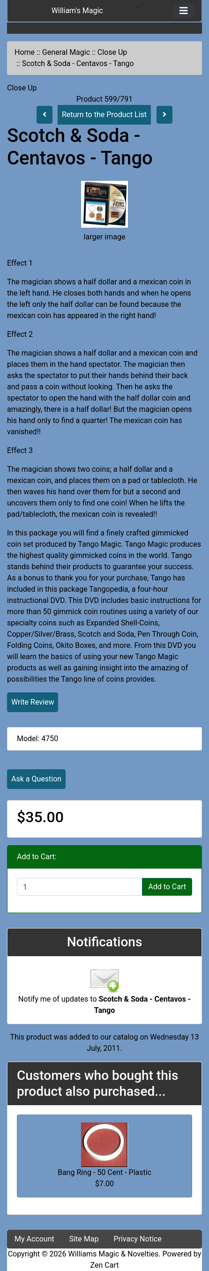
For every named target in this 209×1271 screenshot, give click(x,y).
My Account (34, 1238)
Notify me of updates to (104, 994)
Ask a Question (36, 778)
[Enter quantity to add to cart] (79, 887)
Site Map (84, 1238)
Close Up (112, 52)
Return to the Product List (104, 114)
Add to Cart (167, 886)
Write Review (32, 702)
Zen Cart (104, 1265)
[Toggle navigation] (183, 11)
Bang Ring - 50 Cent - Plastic (104, 1172)
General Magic (66, 52)
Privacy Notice (137, 1238)
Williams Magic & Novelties (113, 1253)
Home (25, 52)
